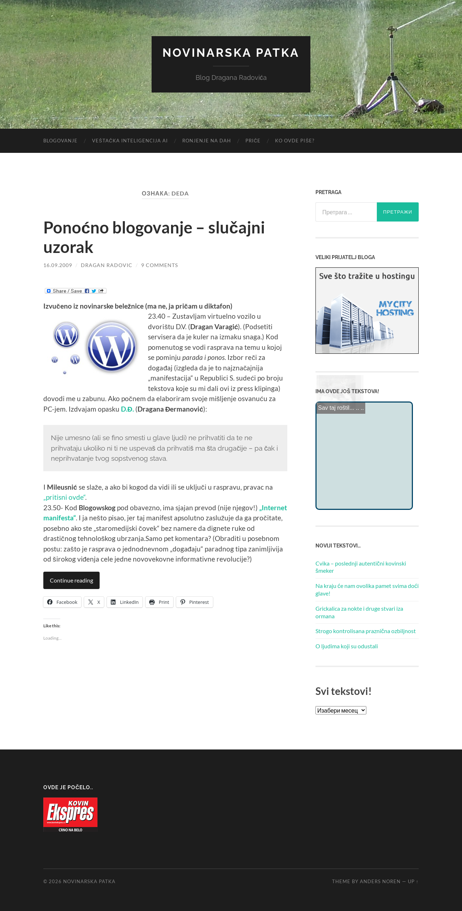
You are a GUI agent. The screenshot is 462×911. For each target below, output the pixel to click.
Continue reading (71, 580)
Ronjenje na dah (206, 140)
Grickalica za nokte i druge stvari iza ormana (359, 612)
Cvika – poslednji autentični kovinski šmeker (360, 567)
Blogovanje (60, 140)
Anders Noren (380, 881)
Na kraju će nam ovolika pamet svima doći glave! (367, 589)
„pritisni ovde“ (64, 497)
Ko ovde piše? (294, 140)
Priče (253, 140)
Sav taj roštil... (336, 407)
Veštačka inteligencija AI (130, 140)
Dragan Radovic (106, 265)
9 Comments (159, 265)
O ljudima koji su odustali (346, 646)
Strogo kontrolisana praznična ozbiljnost (365, 630)
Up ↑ (413, 881)
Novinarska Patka (231, 52)
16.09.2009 (57, 265)
